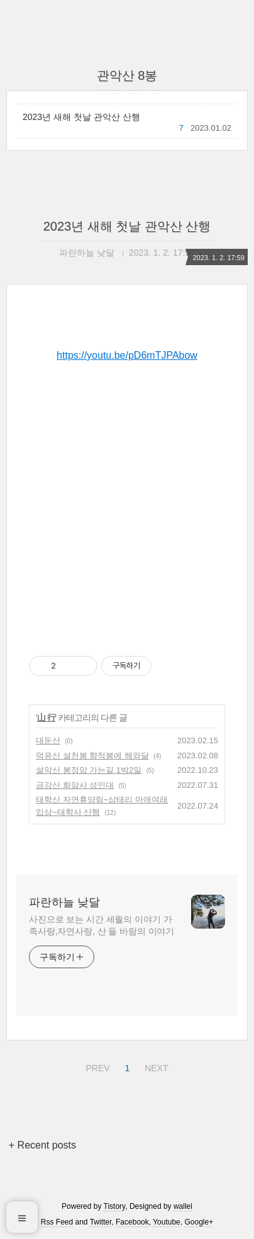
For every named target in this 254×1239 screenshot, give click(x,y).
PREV (95, 1066)
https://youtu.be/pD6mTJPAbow (127, 355)
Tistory (115, 1206)
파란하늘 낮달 (64, 902)
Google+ (198, 1222)
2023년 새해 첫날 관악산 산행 (81, 117)
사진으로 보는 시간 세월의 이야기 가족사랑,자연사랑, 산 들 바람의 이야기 (101, 925)
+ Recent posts (42, 1145)
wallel (183, 1206)
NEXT (154, 1066)
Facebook (132, 1222)
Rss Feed (57, 1222)
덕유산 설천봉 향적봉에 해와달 (92, 755)
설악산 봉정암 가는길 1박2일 (88, 770)
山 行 (46, 717)
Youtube (166, 1222)
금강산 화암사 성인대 (75, 785)
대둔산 (48, 740)
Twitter (101, 1222)
